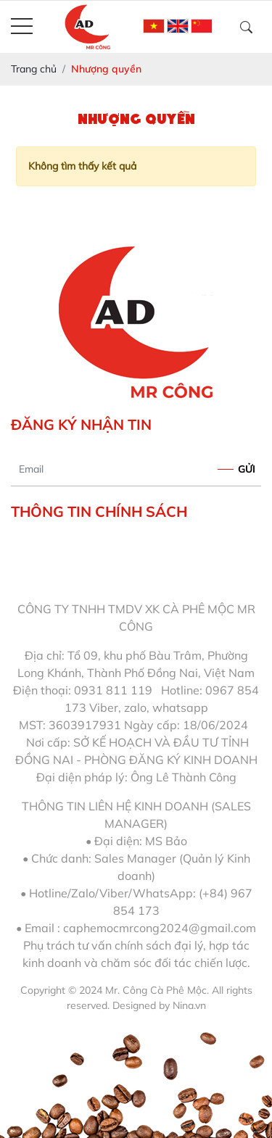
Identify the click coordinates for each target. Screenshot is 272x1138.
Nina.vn (189, 1005)
